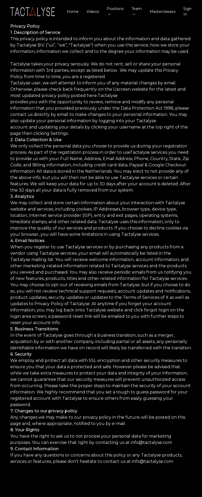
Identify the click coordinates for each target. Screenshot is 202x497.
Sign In (187, 11)
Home (73, 11)
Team (137, 10)
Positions (115, 10)
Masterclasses (162, 11)
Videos (93, 11)
